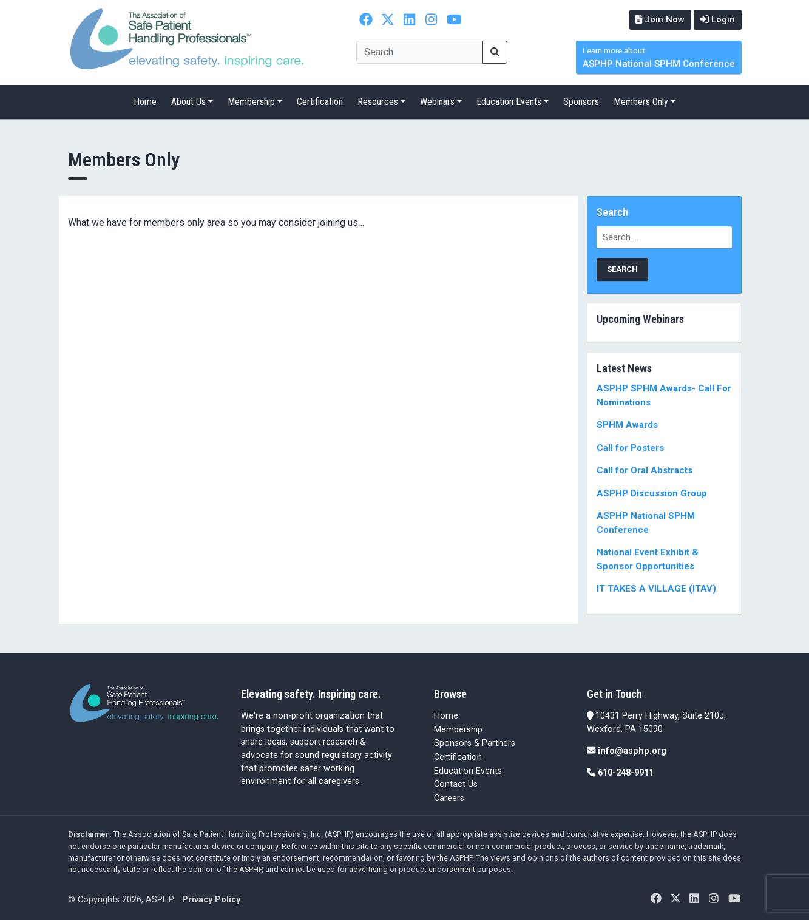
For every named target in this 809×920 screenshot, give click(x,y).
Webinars (437, 101)
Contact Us (456, 784)
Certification (320, 101)
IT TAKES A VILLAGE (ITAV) (656, 588)
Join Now (658, 19)
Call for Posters (630, 447)
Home (145, 101)
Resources (377, 101)
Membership (251, 101)
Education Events (508, 101)
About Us (188, 101)
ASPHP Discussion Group (652, 492)
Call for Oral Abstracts (644, 470)
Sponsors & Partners (474, 743)
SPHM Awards (627, 424)
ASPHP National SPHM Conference (659, 58)
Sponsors (581, 101)
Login (717, 19)
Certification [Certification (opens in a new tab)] (458, 757)
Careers (449, 798)
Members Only (641, 101)
